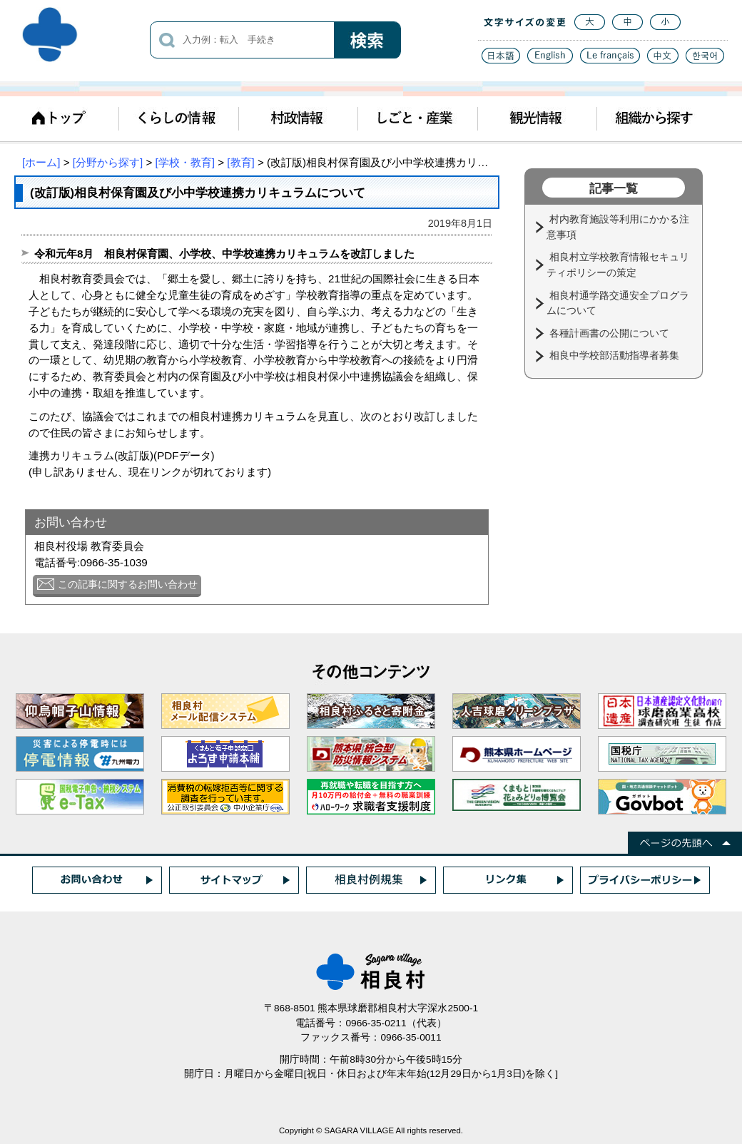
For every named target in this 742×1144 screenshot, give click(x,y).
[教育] (240, 162)
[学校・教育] (185, 162)
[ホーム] (41, 162)
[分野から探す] (108, 162)
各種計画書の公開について (610, 333)
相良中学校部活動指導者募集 (615, 355)
